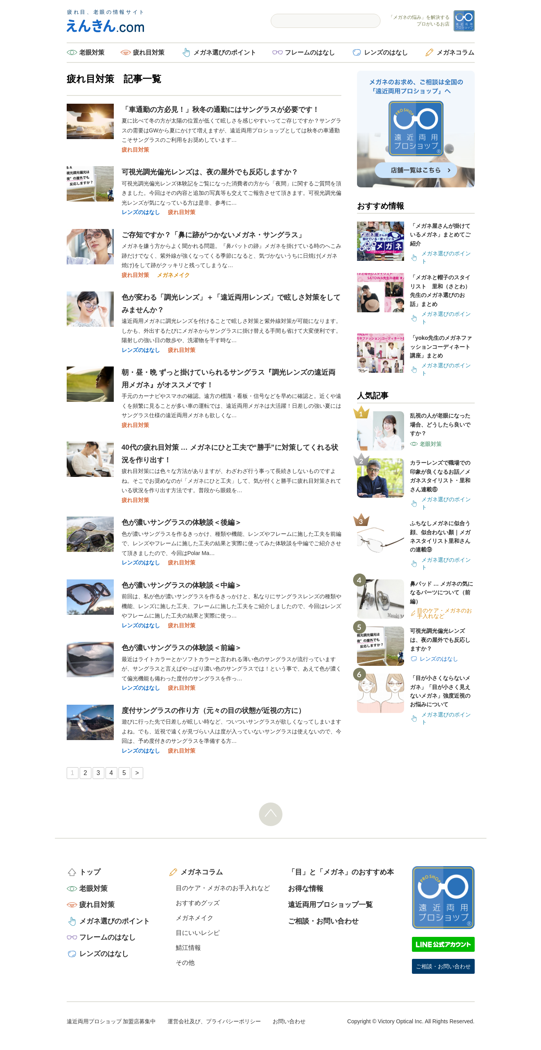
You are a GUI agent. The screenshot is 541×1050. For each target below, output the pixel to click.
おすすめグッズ (198, 903)
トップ (89, 872)
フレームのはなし (310, 52)
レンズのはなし (386, 52)
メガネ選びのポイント (224, 52)
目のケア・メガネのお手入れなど (223, 888)
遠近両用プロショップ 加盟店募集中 (111, 1021)
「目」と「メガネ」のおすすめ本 (341, 872)
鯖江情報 (188, 947)
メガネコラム (455, 52)
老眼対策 (91, 52)
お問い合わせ (289, 1021)
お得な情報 (305, 888)
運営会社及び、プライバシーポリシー (214, 1021)
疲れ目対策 (148, 52)
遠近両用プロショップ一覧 (330, 905)
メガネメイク (173, 275)
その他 (185, 962)
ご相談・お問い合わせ (323, 921)
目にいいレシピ (198, 932)
